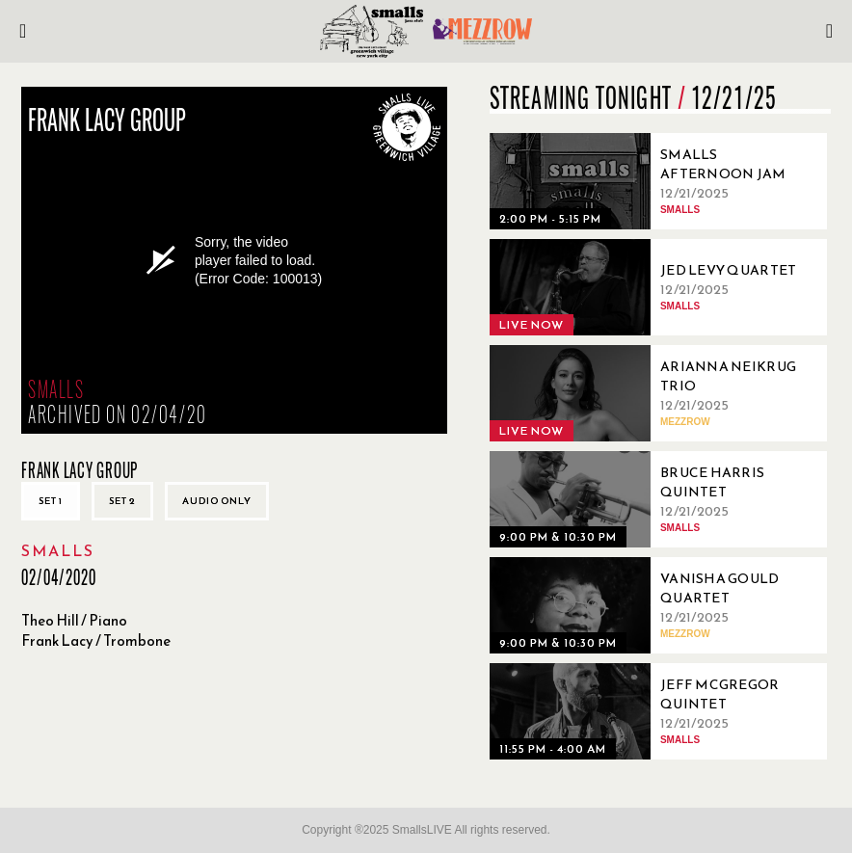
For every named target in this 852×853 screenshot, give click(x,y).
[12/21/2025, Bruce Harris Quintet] (653, 499)
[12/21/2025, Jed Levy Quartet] (653, 287)
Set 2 (122, 500)
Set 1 (51, 500)
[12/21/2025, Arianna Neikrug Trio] (653, 393)
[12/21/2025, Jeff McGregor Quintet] (653, 711)
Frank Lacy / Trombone (96, 640)
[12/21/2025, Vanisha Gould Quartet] (653, 605)
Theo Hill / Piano (74, 620)
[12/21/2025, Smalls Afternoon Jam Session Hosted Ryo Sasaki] (653, 181)
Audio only (217, 500)
